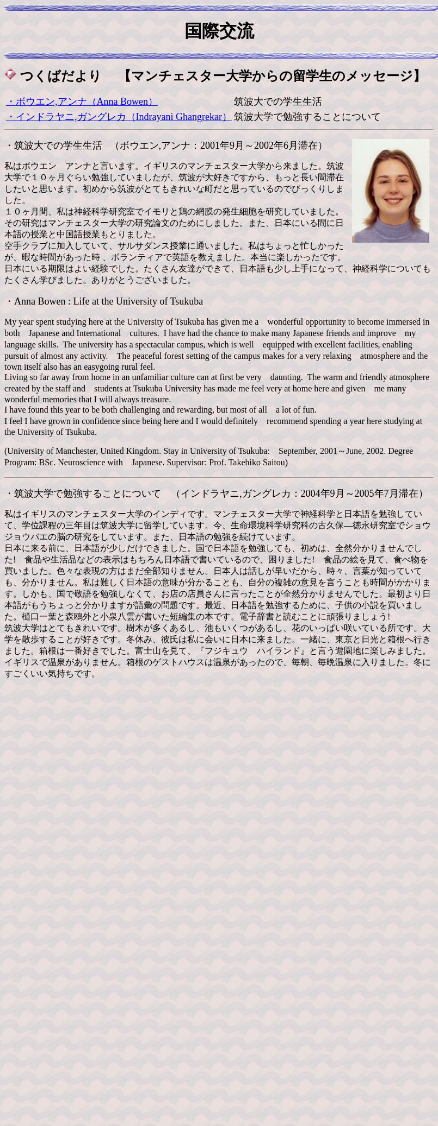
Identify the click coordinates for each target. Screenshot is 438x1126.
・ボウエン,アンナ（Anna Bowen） (82, 101)
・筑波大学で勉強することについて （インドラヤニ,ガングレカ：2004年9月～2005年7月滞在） (216, 493)
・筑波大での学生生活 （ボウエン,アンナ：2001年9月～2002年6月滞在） (166, 145)
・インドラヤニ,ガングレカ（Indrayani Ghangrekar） (119, 116)
